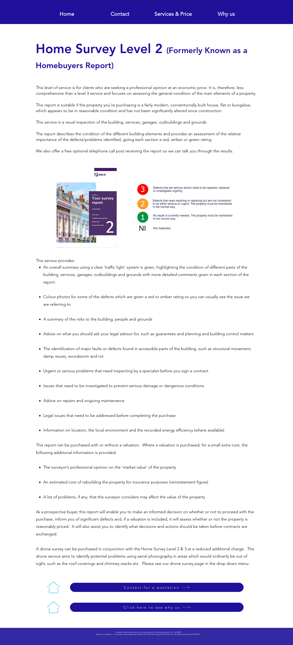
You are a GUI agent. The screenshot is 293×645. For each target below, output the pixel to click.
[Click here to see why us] (157, 607)
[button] (173, 12)
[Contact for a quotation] (157, 587)
